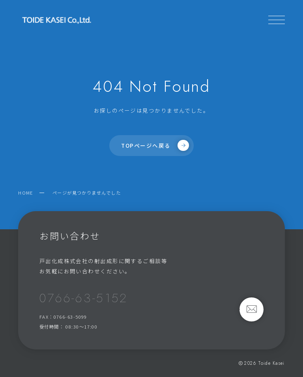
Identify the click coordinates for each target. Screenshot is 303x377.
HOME (26, 192)
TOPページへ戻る (155, 145)
